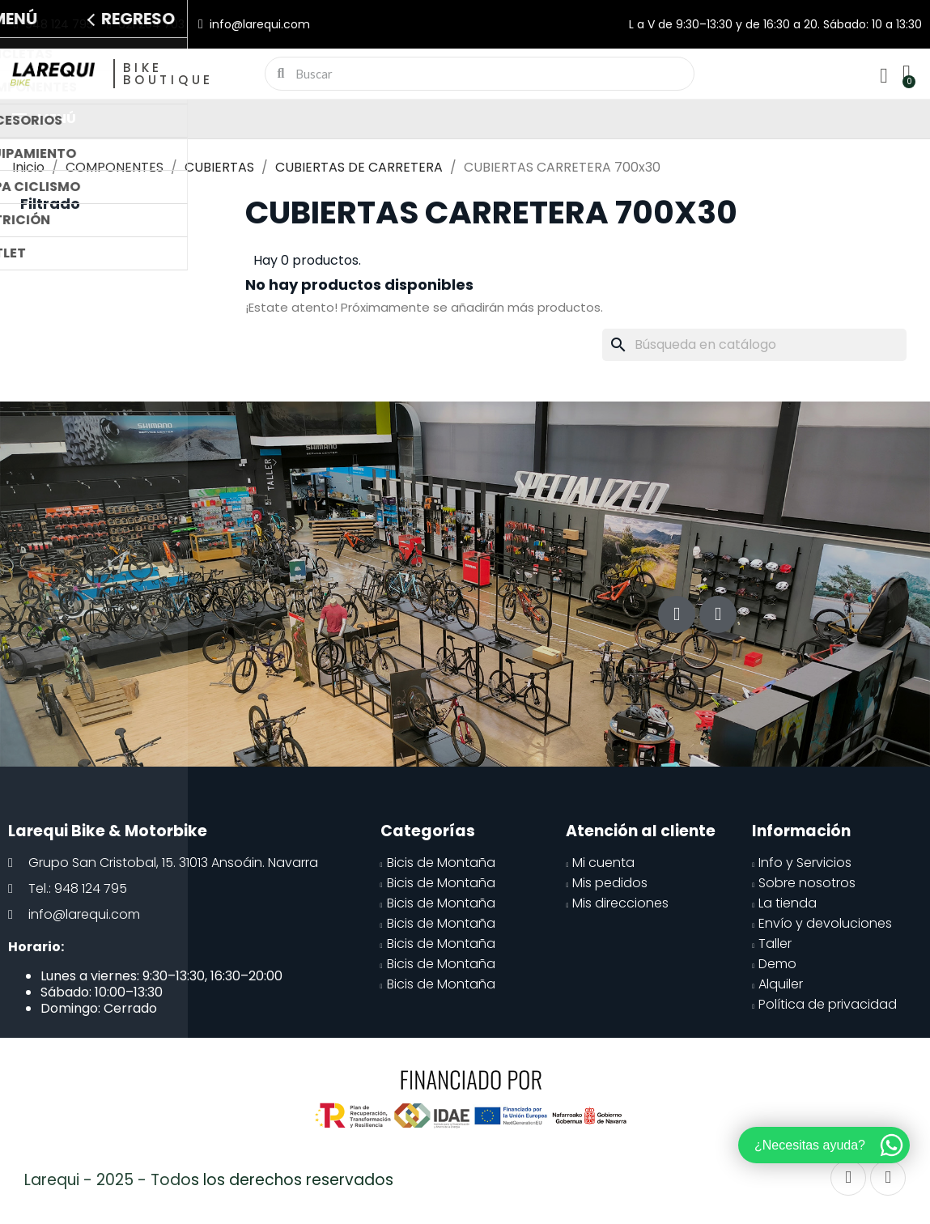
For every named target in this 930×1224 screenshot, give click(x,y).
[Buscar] (754, 345)
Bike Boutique (168, 73)
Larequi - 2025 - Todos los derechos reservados (208, 1180)
